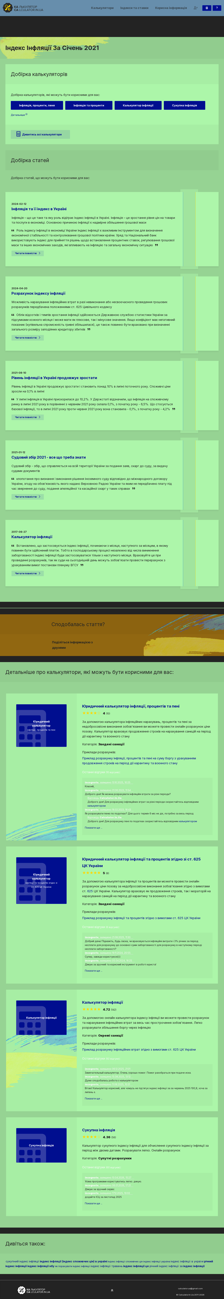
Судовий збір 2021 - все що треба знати (48, 457)
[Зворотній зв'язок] (217, 8)
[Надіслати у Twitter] (143, 643)
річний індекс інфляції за (166, 1266)
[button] (195, 8)
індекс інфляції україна (156, 1261)
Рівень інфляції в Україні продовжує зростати (54, 378)
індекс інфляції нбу (40, 1266)
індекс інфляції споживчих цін (125, 1261)
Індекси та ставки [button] (134, 8)
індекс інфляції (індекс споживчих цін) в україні (73, 1261)
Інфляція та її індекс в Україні (39, 209)
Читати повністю (27, 253)
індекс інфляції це (136, 1266)
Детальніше (19, 114)
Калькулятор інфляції (31, 537)
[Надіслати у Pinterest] (147, 643)
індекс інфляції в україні (187, 1261)
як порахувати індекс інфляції (72, 1266)
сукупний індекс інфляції (22, 1261)
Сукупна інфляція (98, 1130)
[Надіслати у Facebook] (139, 643)
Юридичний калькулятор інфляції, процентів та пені (131, 706)
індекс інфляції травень (107, 1266)
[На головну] (23, 7)
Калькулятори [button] (102, 8)
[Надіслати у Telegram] (151, 643)
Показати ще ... (93, 827)
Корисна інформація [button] (171, 8)
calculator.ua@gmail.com (190, 1288)
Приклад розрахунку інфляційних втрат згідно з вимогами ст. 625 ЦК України (139, 1049)
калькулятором (97, 805)
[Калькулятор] (206, 8)
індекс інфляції (194, 1266)
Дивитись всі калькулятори (39, 134)
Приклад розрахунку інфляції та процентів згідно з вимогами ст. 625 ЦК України (141, 918)
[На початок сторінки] (112, 1290)
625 (90, 891)
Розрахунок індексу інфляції (38, 293)
